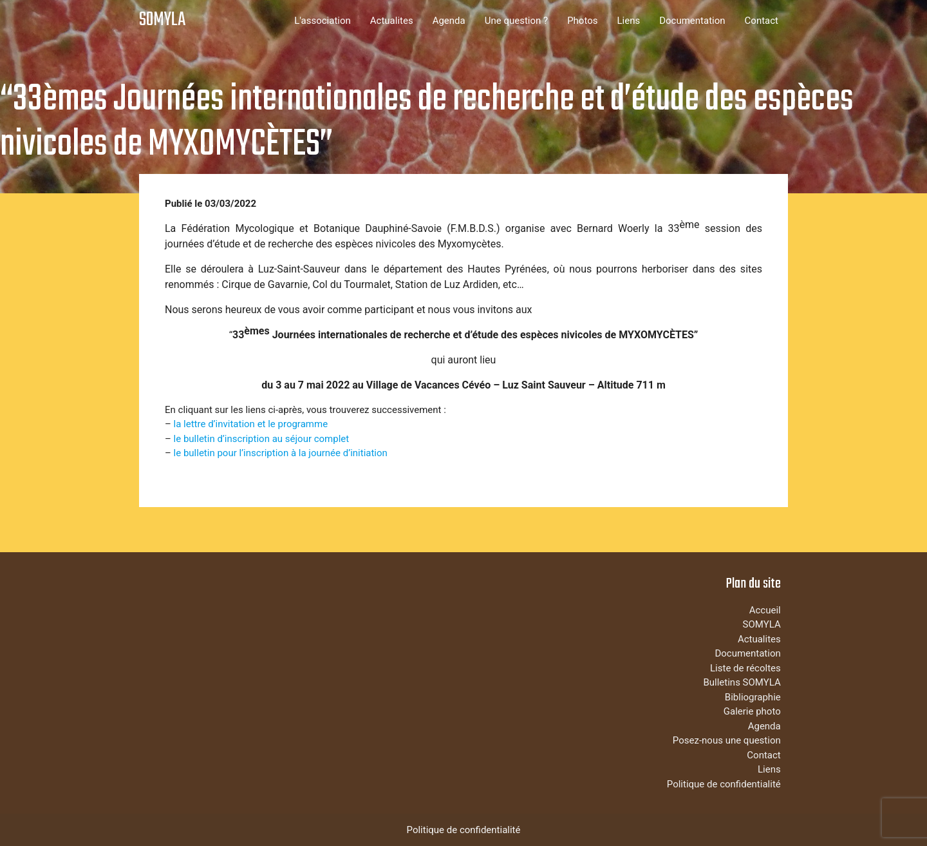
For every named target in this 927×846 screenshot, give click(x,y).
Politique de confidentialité (724, 784)
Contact (761, 20)
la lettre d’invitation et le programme (251, 424)
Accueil (765, 610)
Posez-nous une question (727, 740)
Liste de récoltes (745, 668)
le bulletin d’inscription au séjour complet (262, 439)
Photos (582, 20)
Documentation (692, 20)
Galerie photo (752, 711)
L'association (322, 20)
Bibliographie (753, 697)
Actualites (391, 20)
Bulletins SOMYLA (741, 682)
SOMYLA (162, 20)
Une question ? (516, 20)
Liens (628, 20)
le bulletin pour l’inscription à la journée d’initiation (281, 453)
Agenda (449, 20)
